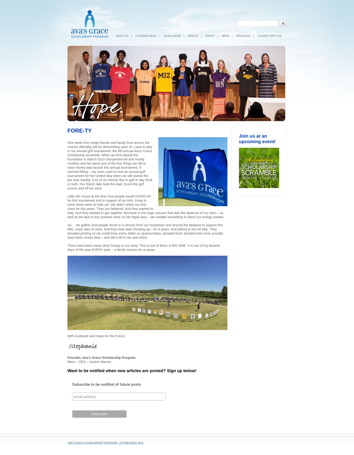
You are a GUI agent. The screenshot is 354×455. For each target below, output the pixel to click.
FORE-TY (79, 131)
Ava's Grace (90, 22)
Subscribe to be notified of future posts (106, 384)
